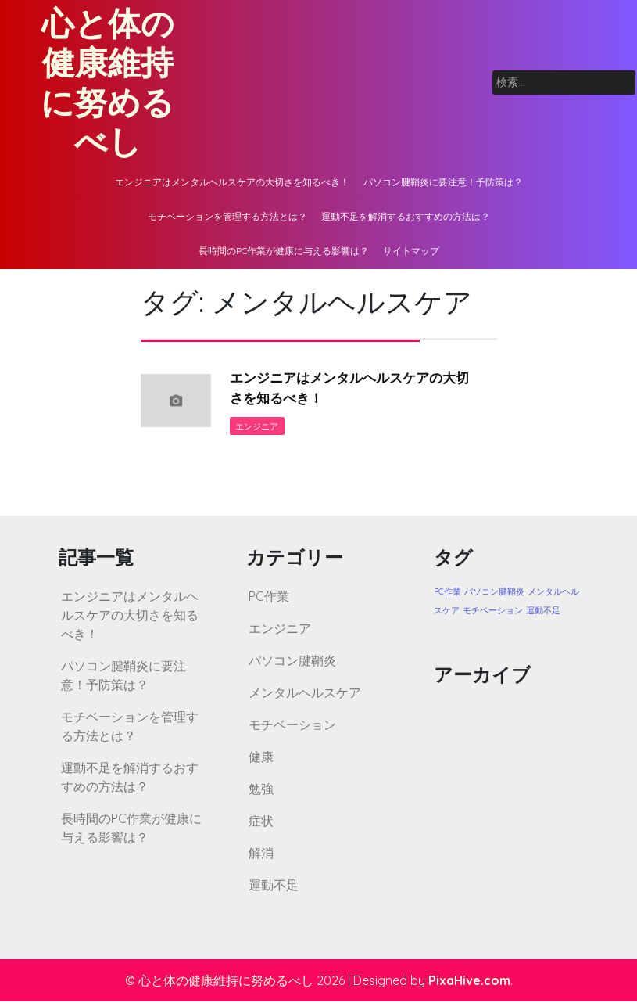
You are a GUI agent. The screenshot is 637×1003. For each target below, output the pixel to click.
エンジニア (257, 427)
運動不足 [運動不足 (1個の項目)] (543, 611)
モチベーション (292, 726)
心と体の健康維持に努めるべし (107, 82)
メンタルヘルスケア (305, 694)
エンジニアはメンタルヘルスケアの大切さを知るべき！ (232, 182)
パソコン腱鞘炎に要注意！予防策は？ (443, 182)
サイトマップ (411, 251)
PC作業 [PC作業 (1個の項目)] (447, 593)
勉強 (261, 790)
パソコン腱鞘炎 (292, 662)
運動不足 (274, 886)
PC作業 (269, 598)
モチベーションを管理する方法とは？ (227, 216)
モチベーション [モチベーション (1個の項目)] (493, 611)
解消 (261, 854)
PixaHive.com (469, 982)
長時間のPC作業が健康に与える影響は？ (284, 251)
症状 (261, 822)
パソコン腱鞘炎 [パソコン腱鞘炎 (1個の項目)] (494, 593)
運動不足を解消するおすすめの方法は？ (405, 216)
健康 (261, 758)
